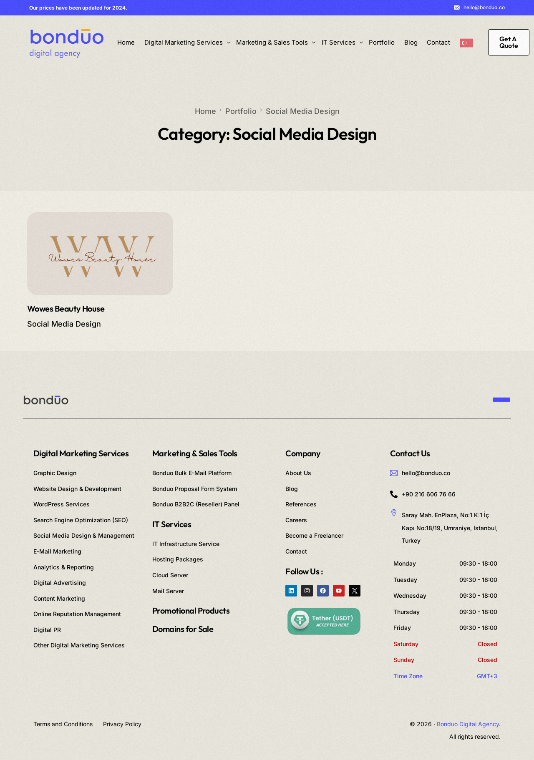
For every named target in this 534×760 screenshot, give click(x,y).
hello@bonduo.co (484, 7)
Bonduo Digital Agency (468, 723)
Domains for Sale (182, 629)
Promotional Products (190, 610)
